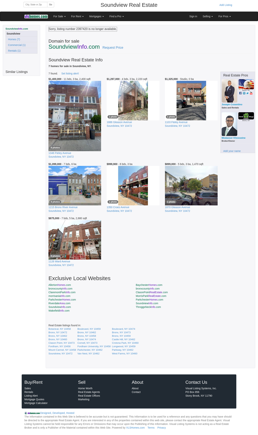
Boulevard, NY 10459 (89, 329)
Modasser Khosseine (234, 137)
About (135, 388)
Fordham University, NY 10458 (94, 346)
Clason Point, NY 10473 (61, 342)
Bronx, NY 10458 (86, 336)
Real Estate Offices (89, 395)
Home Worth (85, 388)
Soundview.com (147, 303)
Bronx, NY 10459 (121, 336)
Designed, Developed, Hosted (57, 412)
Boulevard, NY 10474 (123, 329)
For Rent (77, 16)
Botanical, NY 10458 (59, 329)
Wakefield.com (59, 310)
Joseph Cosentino (232, 104)
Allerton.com (59, 284)
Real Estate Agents (89, 392)
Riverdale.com (59, 303)
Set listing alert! (70, 73)
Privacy (161, 427)
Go (50, 4)
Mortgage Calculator (36, 403)
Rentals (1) (14, 50)
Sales (27, 388)
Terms (151, 427)
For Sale (59, 16)
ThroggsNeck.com (148, 306)
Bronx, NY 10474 (86, 339)
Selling (208, 16)
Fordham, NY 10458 (59, 346)
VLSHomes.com (135, 427)
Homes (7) (13, 39)
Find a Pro (116, 16)
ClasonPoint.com (152, 292)
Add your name (232, 151)
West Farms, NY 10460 (124, 353)
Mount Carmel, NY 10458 (62, 349)
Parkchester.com (62, 299)
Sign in (193, 16)
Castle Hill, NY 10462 (123, 339)
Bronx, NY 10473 (121, 332)
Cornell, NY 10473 (87, 342)
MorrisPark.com (151, 295)
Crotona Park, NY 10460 (125, 342)
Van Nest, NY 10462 (88, 353)
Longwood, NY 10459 (123, 346)
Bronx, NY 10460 (57, 339)
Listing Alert (31, 395)
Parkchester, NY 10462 (90, 349)
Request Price (113, 47)
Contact (136, 392)
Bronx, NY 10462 (86, 332)
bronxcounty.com (60, 288)
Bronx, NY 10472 (57, 332)
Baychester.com (149, 284)
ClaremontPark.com (61, 292)
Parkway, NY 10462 (122, 349)
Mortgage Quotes (34, 399)
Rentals (28, 392)
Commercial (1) (16, 45)
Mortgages (96, 16)
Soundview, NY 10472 (60, 353)
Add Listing (225, 4)
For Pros (224, 16)
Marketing (83, 399)
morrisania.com (59, 295)
